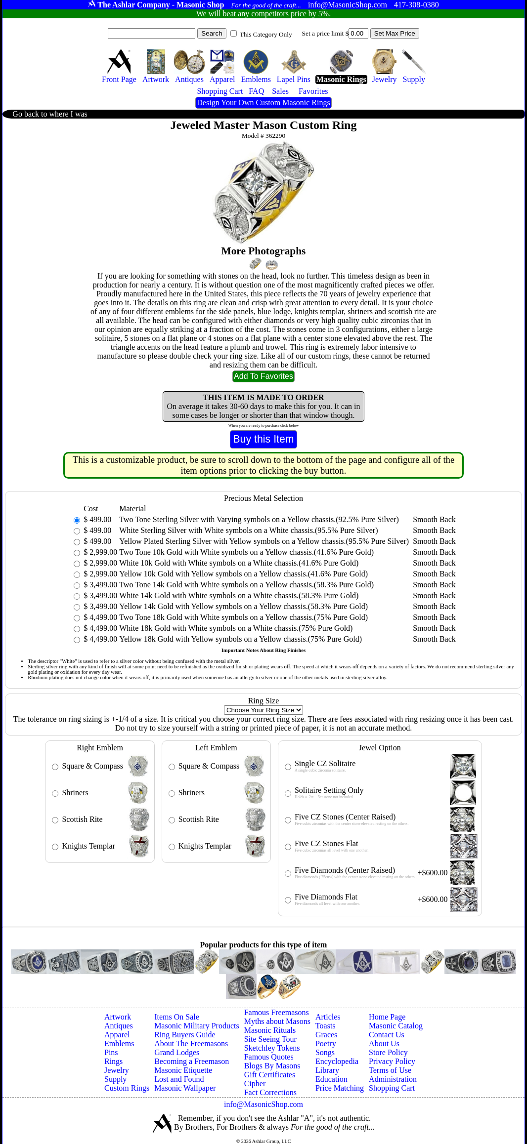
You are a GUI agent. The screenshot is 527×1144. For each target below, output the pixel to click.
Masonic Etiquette (183, 1070)
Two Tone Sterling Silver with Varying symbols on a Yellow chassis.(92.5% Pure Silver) (259, 519)
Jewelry (116, 1070)
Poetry (325, 1043)
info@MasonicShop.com (263, 1104)
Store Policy (388, 1052)
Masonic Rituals (270, 1030)
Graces (326, 1034)
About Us (384, 1043)
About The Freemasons (191, 1043)
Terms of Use (390, 1070)
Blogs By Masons (272, 1066)
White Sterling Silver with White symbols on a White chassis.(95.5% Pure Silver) (248, 530)
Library (327, 1070)
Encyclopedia (336, 1061)
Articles (328, 1017)
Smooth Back (434, 519)
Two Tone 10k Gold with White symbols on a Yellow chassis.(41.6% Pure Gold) (246, 552)
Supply (115, 1079)
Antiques (118, 1025)
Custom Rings (126, 1088)
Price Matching (339, 1088)
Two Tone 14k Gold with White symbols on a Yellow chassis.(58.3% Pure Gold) (246, 584)
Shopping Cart (392, 1088)
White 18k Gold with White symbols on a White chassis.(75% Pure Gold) (235, 628)
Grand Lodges (176, 1052)
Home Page (387, 1017)
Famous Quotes (269, 1057)
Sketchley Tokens (272, 1048)
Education (331, 1079)
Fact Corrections (270, 1092)
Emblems (119, 1043)
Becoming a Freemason (191, 1061)
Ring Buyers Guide (185, 1034)
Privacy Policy (392, 1061)
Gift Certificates (270, 1074)
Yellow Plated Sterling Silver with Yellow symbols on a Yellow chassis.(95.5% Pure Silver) (264, 541)
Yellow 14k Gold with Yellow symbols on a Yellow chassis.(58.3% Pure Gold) (243, 606)
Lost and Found (179, 1079)
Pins (111, 1052)
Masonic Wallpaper (185, 1088)
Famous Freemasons (276, 1012)
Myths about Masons (277, 1021)
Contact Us (386, 1034)
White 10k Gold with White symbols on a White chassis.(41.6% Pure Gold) (238, 563)
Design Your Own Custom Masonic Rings (263, 102)
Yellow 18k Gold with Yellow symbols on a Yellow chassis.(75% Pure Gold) (240, 639)
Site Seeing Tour (270, 1039)
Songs (325, 1052)
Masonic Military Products (196, 1025)
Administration (393, 1079)
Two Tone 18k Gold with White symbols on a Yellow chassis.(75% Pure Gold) (243, 617)
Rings (113, 1061)
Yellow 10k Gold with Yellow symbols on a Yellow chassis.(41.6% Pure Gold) (243, 574)
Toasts (325, 1025)
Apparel (117, 1034)
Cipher (255, 1083)
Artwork (117, 1017)
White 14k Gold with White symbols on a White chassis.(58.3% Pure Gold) (238, 595)
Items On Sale (176, 1017)
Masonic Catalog (396, 1025)
